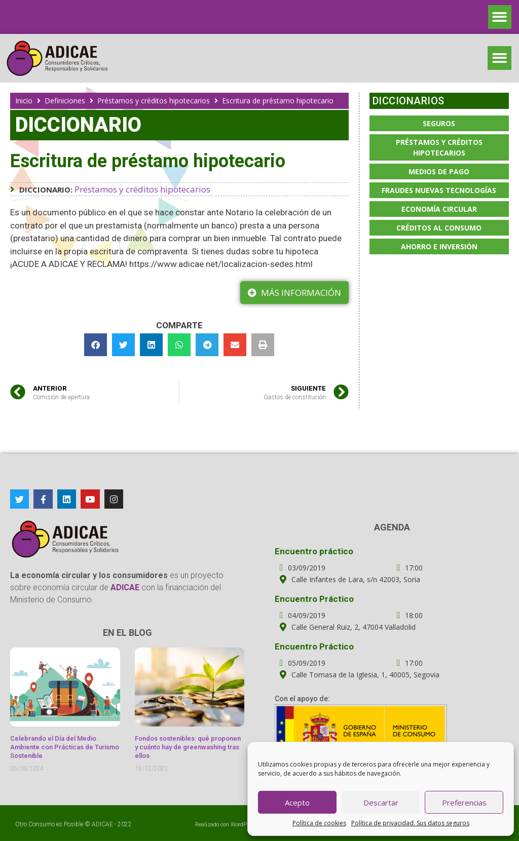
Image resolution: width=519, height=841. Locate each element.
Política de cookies (319, 823)
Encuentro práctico (314, 551)
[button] (500, 17)
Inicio (23, 100)
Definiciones (65, 100)
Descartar (380, 802)
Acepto (297, 802)
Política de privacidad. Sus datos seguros (410, 823)
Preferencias (464, 802)
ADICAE (102, 824)
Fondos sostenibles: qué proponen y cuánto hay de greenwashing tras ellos (188, 747)
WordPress (244, 824)
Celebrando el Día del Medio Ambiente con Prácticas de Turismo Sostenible (64, 747)
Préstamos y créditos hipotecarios (153, 100)
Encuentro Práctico (314, 599)
